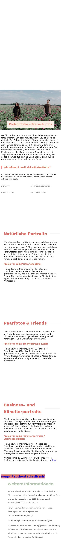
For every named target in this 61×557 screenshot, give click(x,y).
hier (54, 460)
